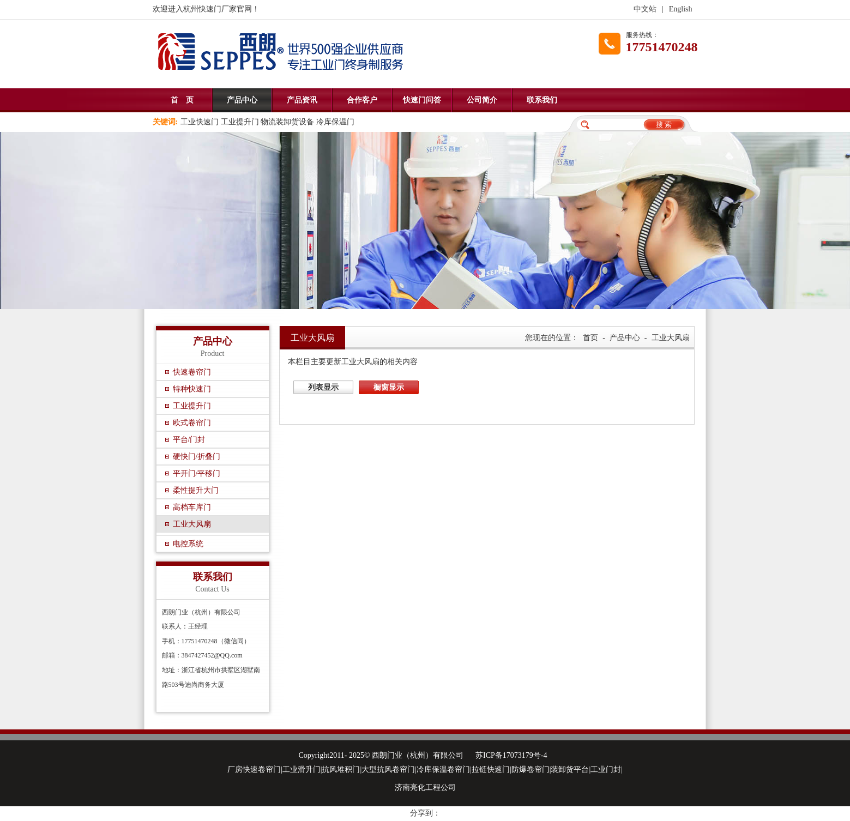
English (680, 9)
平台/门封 (189, 440)
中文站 (645, 9)
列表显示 (323, 387)
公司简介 (482, 100)
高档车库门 (192, 507)
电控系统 (188, 544)
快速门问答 (422, 100)
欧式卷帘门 (192, 423)
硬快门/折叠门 (197, 456)
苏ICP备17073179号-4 (511, 755)
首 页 (182, 100)
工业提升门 (192, 406)
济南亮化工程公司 (425, 787)
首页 (590, 338)
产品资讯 (302, 100)
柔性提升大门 (196, 490)
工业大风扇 (192, 524)
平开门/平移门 (197, 473)
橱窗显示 (388, 387)
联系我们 (542, 100)
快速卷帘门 (192, 372)
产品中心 (242, 100)
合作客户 (362, 100)
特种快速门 (192, 389)
